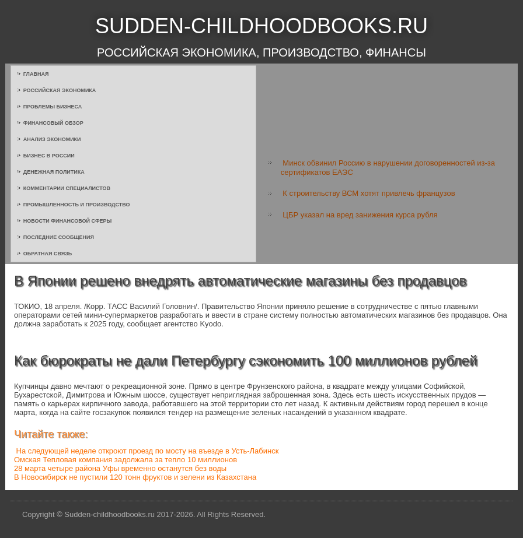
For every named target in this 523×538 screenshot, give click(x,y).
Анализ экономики (52, 139)
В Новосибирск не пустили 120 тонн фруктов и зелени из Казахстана (135, 477)
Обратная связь (47, 253)
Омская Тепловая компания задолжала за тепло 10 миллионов (125, 459)
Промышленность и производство (76, 205)
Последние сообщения (58, 237)
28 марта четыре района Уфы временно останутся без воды (120, 468)
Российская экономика (59, 90)
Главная (36, 74)
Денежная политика (54, 172)
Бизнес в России (49, 156)
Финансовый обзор (53, 123)
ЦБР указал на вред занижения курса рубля (360, 214)
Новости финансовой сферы (67, 221)
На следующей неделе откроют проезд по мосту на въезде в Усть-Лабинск (147, 450)
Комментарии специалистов (66, 188)
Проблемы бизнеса (52, 107)
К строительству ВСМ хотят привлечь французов (369, 193)
